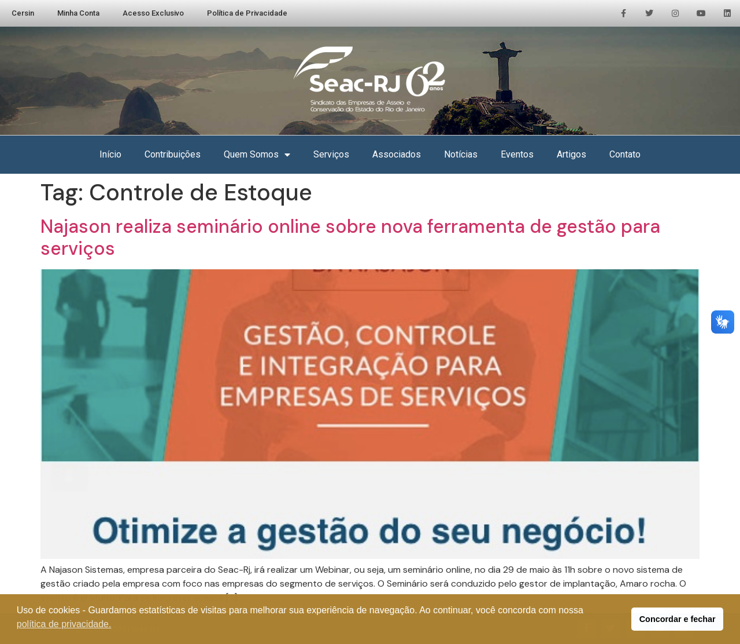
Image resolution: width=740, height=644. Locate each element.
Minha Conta (78, 13)
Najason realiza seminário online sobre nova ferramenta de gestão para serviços (350, 237)
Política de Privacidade (247, 13)
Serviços (331, 154)
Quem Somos (257, 154)
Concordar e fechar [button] (677, 619)
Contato (625, 154)
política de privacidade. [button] (64, 624)
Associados (396, 154)
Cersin (23, 13)
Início (110, 154)
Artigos (571, 154)
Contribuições (173, 154)
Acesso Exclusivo (153, 13)
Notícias (461, 154)
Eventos (517, 154)
